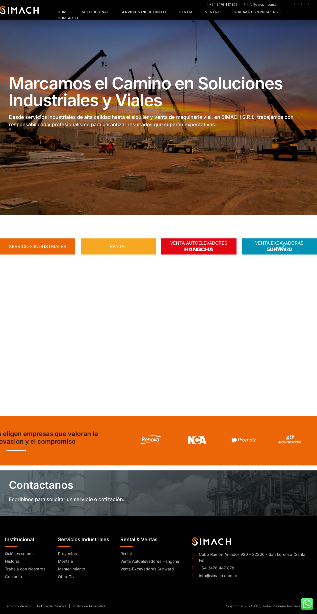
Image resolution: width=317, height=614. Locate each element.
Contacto (295, 15)
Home (62, 15)
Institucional (92, 15)
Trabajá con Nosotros (250, 15)
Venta (207, 14)
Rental (182, 15)
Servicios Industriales (141, 15)
